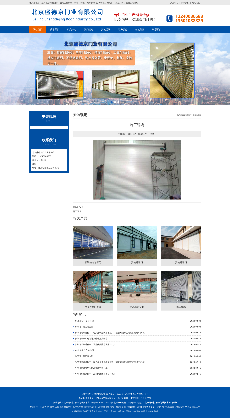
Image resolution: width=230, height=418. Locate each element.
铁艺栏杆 (111, 406)
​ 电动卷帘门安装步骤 (84, 320)
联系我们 (185, 2)
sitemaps (109, 402)
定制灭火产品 (181, 406)
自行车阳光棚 (57, 406)
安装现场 (105, 29)
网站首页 (37, 29)
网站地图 (196, 2)
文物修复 (148, 406)
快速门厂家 (121, 406)
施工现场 (77, 211)
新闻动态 (88, 29)
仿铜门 (86, 411)
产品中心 (174, 2)
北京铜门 (140, 406)
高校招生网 (78, 406)
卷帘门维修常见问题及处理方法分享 (91, 338)
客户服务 (122, 29)
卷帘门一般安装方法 (84, 326)
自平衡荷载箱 (168, 406)
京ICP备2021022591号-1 (136, 393)
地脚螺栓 (131, 406)
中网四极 (132, 402)
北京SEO (118, 402)
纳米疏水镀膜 (139, 411)
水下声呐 (157, 406)
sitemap (100, 402)
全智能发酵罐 (152, 411)
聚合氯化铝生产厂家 (98, 411)
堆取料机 (68, 406)
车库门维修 (91, 402)
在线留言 (139, 29)
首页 (188, 114)
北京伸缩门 (102, 406)
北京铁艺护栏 (115, 411)
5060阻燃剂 (126, 411)
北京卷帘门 (69, 402)
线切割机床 (192, 406)
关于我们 (54, 29)
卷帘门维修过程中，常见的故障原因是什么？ (95, 344)
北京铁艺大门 (90, 406)
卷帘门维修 (80, 402)
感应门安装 (78, 207)
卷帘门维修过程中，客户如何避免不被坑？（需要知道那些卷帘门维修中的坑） (111, 332)
